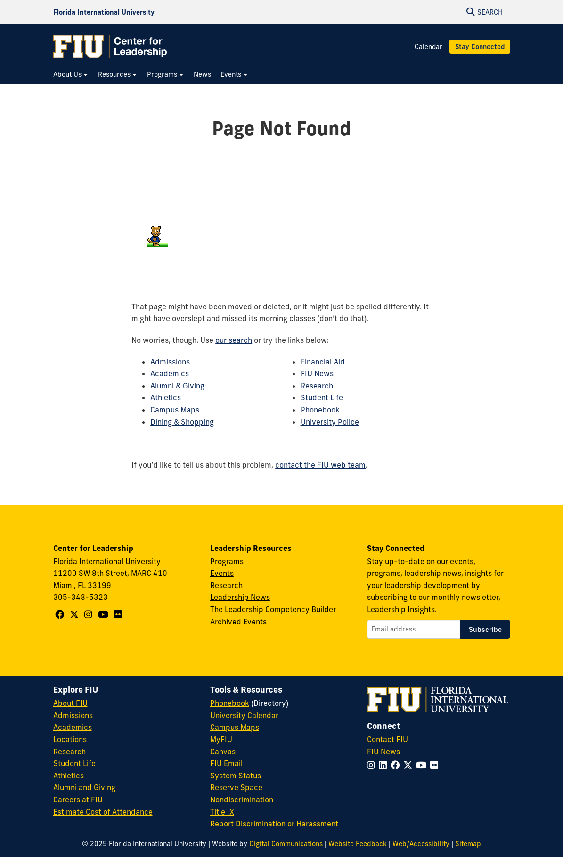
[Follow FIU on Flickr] (436, 765)
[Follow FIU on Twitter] (409, 765)
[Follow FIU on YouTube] (423, 765)
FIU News (317, 373)
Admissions (170, 361)
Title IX (222, 812)
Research (317, 385)
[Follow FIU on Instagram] (373, 765)
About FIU (70, 703)
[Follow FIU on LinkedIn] (385, 765)
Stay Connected (480, 46)
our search (233, 340)
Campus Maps (174, 409)
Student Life (322, 397)
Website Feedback (357, 844)
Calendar (428, 46)
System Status (235, 775)
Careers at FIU (78, 799)
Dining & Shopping (182, 422)
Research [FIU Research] (69, 751)
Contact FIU (387, 739)
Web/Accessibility (420, 844)
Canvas (223, 751)
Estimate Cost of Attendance (103, 812)
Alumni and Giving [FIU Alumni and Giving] (84, 787)
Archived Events (238, 621)
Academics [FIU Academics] (72, 727)
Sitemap (468, 844)
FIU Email (226, 763)
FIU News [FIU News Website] (383, 751)
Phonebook (320, 409)
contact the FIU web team (320, 464)
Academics (169, 373)
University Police (330, 422)
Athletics (165, 397)
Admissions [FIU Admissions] (73, 715)
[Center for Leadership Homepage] (110, 46)
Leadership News (240, 597)
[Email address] (413, 629)
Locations (70, 739)
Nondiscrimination (241, 799)
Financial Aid (323, 361)
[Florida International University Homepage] (104, 11)
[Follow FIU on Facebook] (397, 765)
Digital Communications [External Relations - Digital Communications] (286, 844)
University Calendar (244, 715)
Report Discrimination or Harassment (274, 823)
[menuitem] (71, 74)
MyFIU (221, 739)
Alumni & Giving (177, 385)
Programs (227, 561)
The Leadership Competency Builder (273, 609)
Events (222, 573)
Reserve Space (236, 787)
